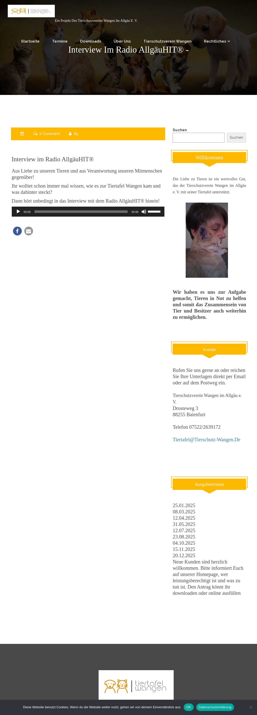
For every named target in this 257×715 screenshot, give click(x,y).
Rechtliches (215, 41)
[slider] (81, 211)
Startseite (30, 41)
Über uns (122, 41)
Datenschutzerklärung (215, 707)
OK (188, 707)
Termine (60, 41)
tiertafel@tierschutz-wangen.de (206, 439)
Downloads (90, 41)
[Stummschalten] (143, 211)
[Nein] (250, 707)
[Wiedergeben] (18, 211)
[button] (17, 231)
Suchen (180, 130)
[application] (88, 212)
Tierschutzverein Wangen (167, 41)
